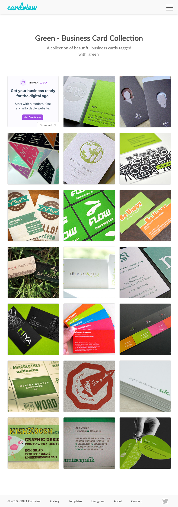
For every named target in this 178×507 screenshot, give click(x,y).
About (118, 501)
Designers (98, 501)
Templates (75, 501)
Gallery (54, 501)
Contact (136, 501)
